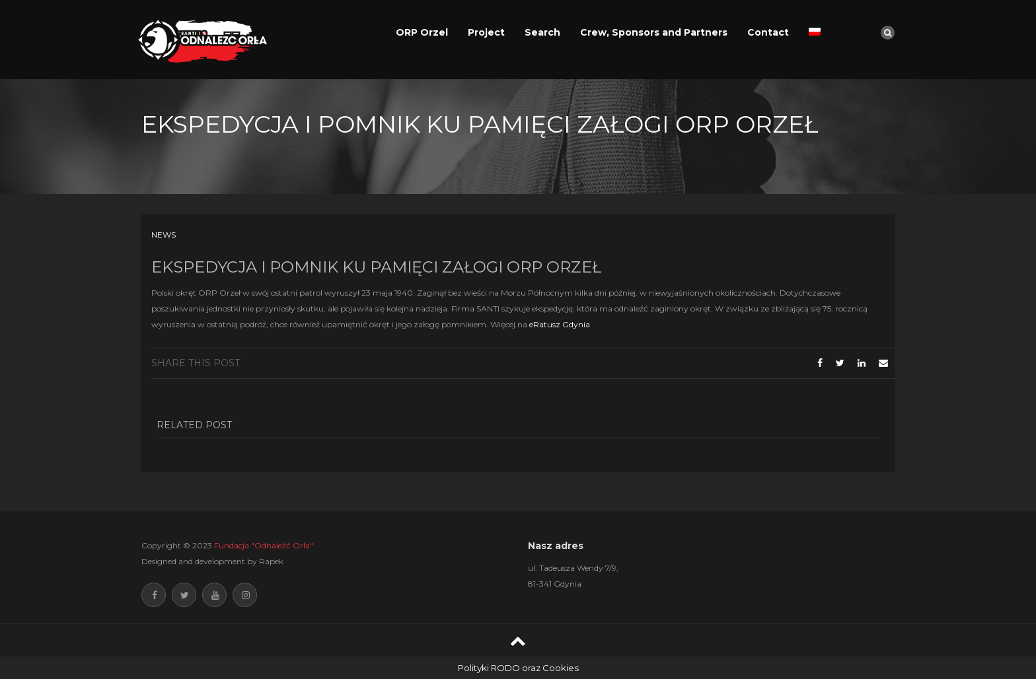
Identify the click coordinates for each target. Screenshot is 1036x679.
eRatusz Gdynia (559, 324)
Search (542, 32)
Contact (768, 32)
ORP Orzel (422, 32)
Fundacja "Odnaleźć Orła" (263, 545)
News (163, 235)
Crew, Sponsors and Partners (653, 32)
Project (486, 32)
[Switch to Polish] (815, 32)
